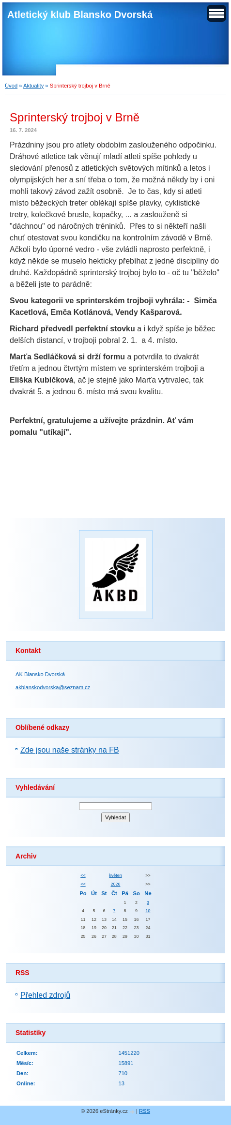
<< (82, 875)
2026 (116, 884)
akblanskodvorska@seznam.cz (52, 687)
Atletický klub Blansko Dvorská (80, 14)
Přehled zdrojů (45, 995)
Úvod (11, 86)
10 (148, 910)
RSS (144, 1111)
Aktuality (33, 86)
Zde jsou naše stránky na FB (69, 750)
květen (115, 875)
